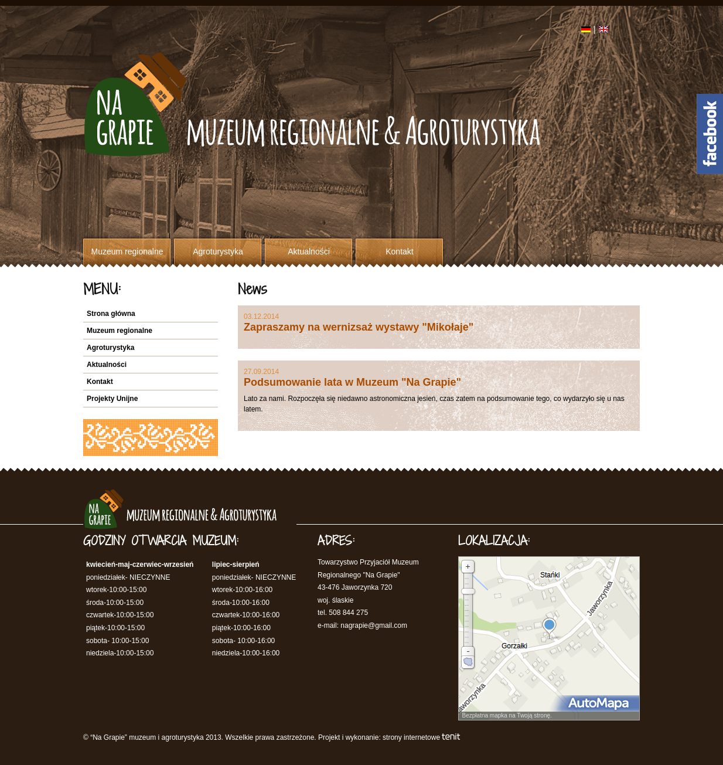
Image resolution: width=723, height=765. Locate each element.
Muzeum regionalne (127, 251)
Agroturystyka (218, 251)
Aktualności (309, 251)
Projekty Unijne (112, 399)
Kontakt (399, 251)
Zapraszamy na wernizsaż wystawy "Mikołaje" (358, 327)
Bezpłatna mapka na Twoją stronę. (505, 715)
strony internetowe (411, 737)
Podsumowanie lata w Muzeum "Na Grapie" (352, 382)
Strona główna (111, 314)
